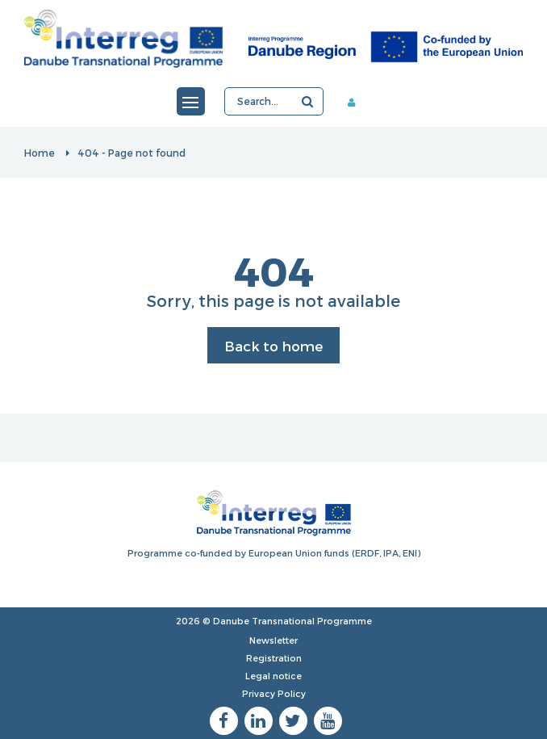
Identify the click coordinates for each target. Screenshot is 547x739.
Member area (357, 101)
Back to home (273, 346)
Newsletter (273, 640)
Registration (274, 658)
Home (39, 152)
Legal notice (273, 675)
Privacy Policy (274, 693)
